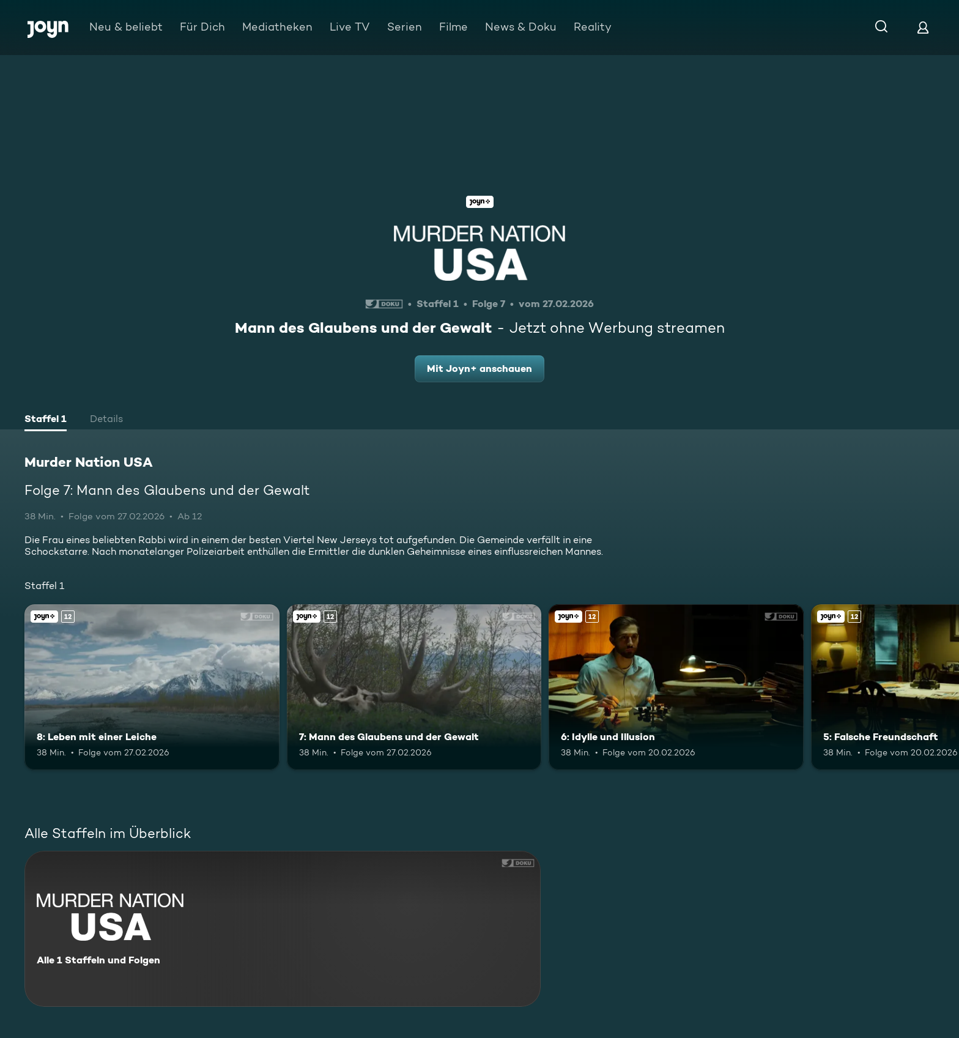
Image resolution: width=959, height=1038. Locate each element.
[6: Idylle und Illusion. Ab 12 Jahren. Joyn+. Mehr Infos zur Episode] (676, 687)
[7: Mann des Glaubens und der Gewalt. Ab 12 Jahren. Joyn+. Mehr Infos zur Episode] (414, 687)
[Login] (923, 27)
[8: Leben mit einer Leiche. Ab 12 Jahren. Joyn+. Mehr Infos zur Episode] (152, 687)
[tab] (45, 420)
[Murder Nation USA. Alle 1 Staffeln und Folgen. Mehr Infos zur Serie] (282, 929)
